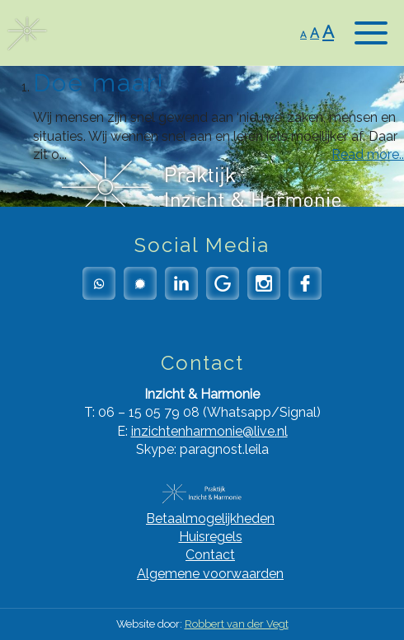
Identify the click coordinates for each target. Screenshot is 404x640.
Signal (140, 283)
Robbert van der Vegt (237, 624)
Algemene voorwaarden (210, 574)
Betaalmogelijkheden (210, 518)
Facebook (305, 283)
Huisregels (210, 536)
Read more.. (367, 154)
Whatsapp (98, 283)
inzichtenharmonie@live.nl (209, 431)
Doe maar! (99, 82)
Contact (210, 555)
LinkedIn (181, 283)
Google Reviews (222, 283)
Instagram (263, 283)
